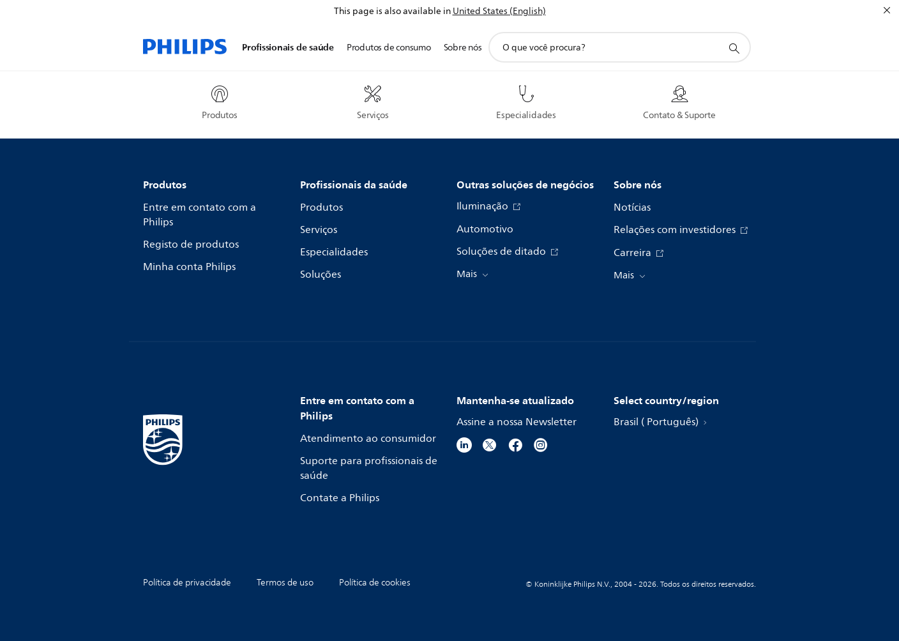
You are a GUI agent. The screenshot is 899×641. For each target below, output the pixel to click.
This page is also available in (392, 11)
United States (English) (499, 11)
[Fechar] (887, 10)
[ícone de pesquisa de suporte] (733, 48)
